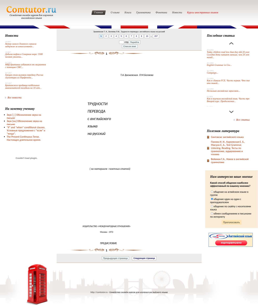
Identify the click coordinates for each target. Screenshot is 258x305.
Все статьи (243, 119)
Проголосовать (231, 222)
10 (147, 36)
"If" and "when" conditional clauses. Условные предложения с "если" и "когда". (26, 130)
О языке (115, 12)
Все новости (15, 97)
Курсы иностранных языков (202, 12)
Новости (177, 12)
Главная (98, 12)
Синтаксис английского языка (227, 137)
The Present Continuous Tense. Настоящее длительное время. (24, 138)
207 (156, 36)
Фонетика (161, 12)
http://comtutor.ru (99, 292)
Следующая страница (144, 258)
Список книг (129, 46)
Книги (128, 12)
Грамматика (143, 12)
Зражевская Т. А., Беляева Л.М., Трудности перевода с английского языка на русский (129, 32)
